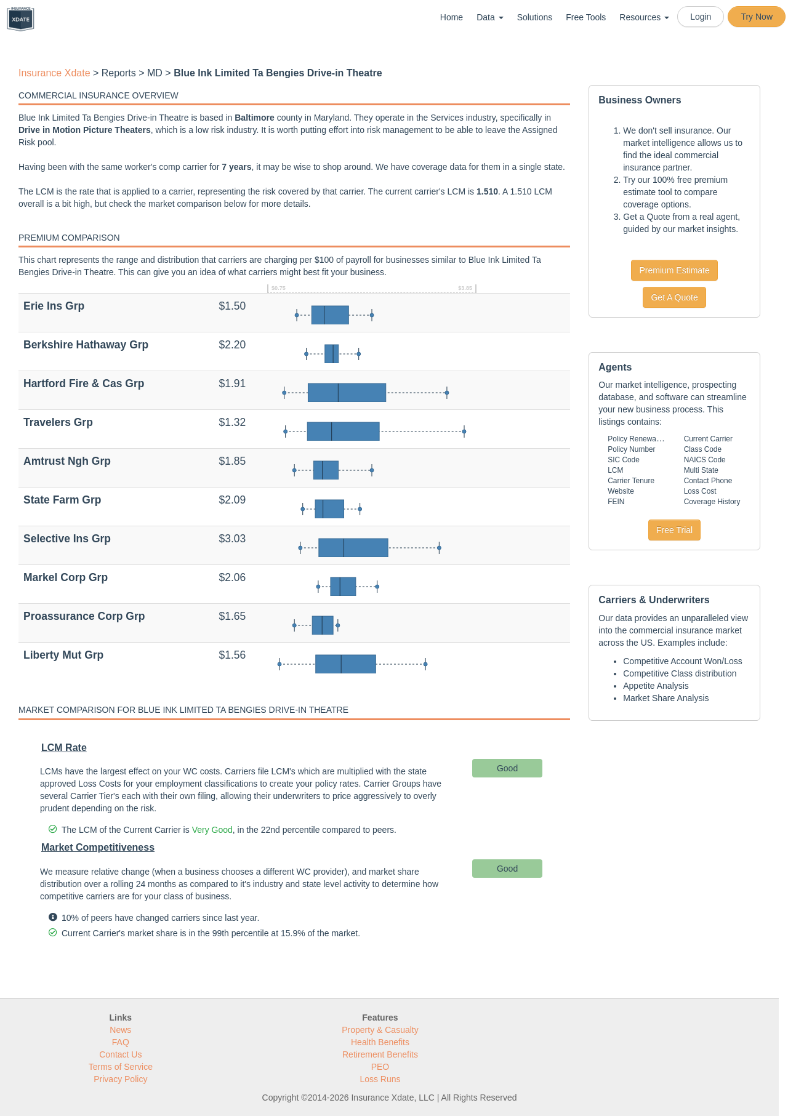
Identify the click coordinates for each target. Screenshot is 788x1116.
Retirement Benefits (380, 1054)
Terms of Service (121, 1067)
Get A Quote (674, 297)
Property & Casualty (380, 1030)
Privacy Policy (120, 1079)
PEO (380, 1067)
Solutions (535, 17)
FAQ (120, 1042)
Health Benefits (380, 1042)
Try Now (757, 17)
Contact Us (120, 1054)
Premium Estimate (674, 270)
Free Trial (674, 530)
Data (489, 17)
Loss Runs (380, 1079)
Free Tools (586, 17)
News (120, 1030)
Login (700, 17)
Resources (644, 17)
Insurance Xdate (54, 73)
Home (451, 17)
